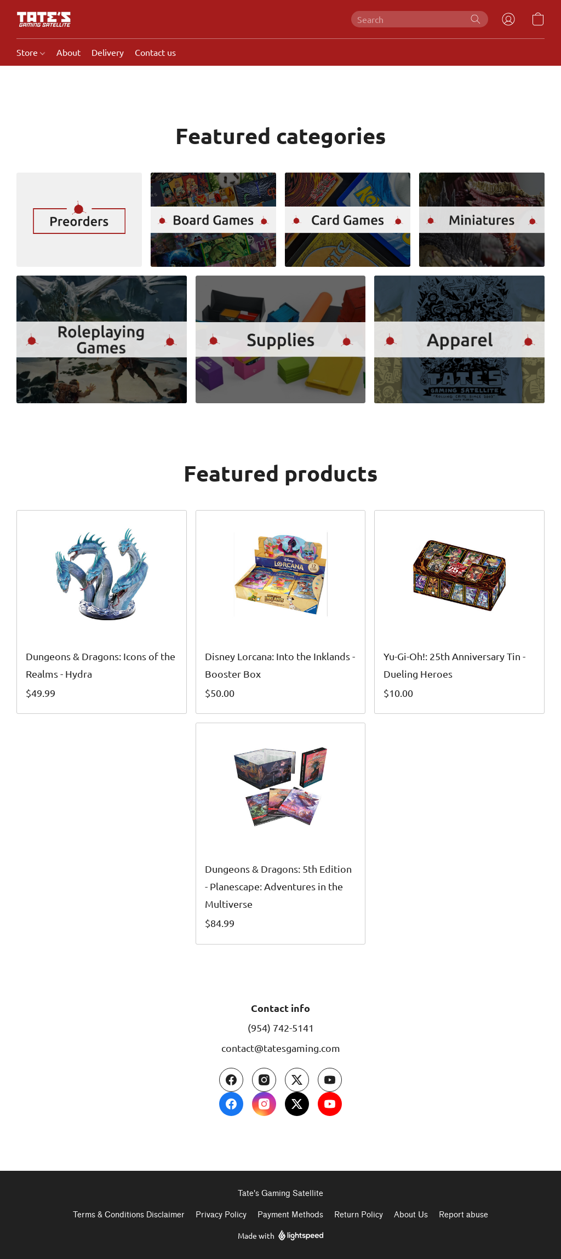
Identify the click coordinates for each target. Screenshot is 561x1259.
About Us (411, 1215)
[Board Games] (213, 220)
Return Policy (358, 1215)
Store (30, 52)
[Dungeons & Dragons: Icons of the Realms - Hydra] (101, 612)
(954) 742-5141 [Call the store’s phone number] (281, 1027)
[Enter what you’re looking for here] (419, 19)
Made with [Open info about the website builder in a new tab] (281, 1235)
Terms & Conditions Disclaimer (129, 1215)
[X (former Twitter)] (297, 1092)
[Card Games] (347, 220)
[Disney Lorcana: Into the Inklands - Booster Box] (281, 612)
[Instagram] (264, 1092)
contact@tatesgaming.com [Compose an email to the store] (280, 1048)
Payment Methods (290, 1215)
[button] (43, 19)
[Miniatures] (482, 220)
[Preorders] (79, 220)
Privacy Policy (221, 1215)
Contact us (155, 52)
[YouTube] (330, 1092)
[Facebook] (231, 1092)
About (68, 52)
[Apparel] (459, 339)
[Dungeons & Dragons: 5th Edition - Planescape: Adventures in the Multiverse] (281, 833)
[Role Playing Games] (101, 339)
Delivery (107, 52)
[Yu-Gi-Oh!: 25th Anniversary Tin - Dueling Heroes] (459, 612)
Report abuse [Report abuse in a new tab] (463, 1215)
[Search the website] (475, 19)
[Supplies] (281, 339)
